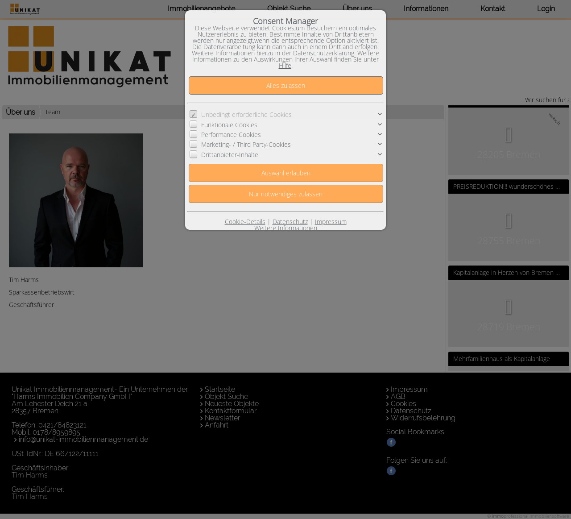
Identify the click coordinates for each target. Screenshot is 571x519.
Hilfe (285, 65)
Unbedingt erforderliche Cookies (246, 114)
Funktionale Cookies (229, 124)
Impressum (331, 221)
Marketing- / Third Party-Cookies (246, 144)
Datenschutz (290, 221)
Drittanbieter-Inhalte (229, 154)
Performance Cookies (231, 134)
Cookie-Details (245, 221)
